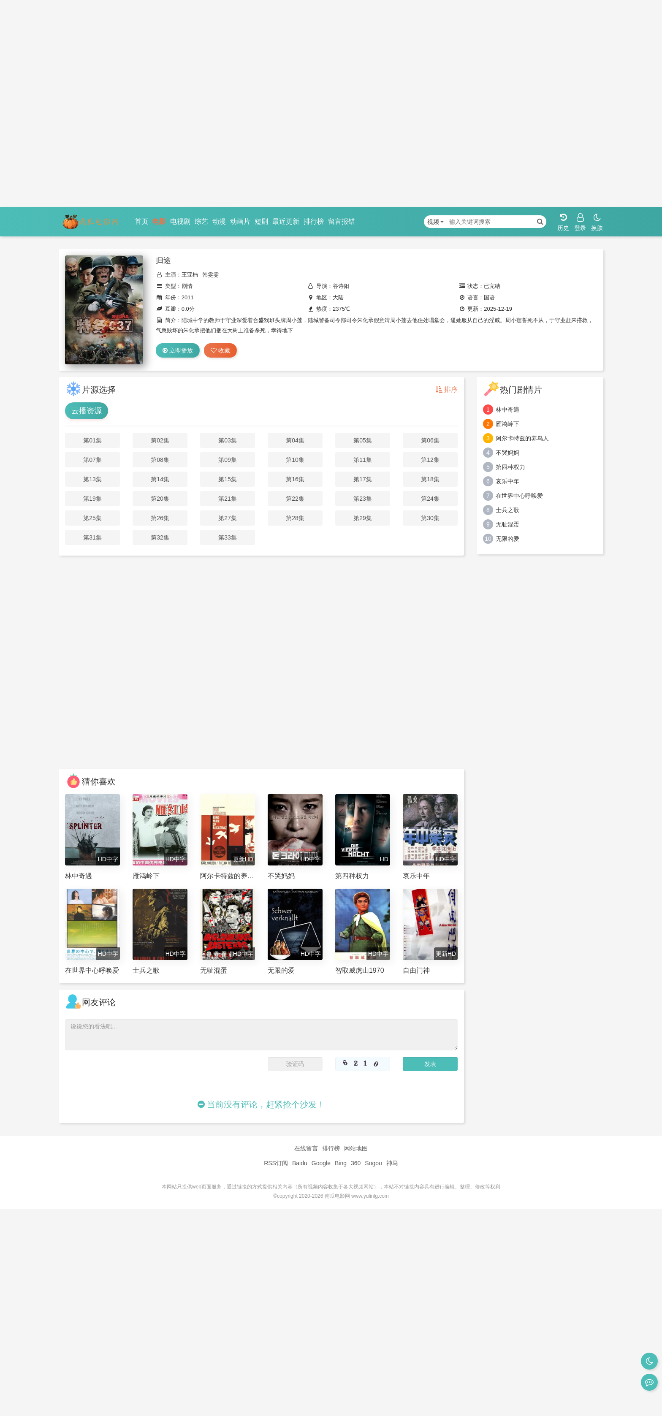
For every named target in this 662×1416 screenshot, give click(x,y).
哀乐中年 (507, 481)
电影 (159, 221)
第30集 (430, 518)
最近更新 (285, 221)
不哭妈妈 (507, 452)
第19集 (92, 498)
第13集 (92, 479)
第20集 (160, 498)
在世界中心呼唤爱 (519, 495)
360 (356, 1163)
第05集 (362, 440)
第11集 (362, 459)
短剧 (261, 221)
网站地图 (356, 1148)
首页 (141, 221)
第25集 (92, 518)
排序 (447, 389)
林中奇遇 (507, 409)
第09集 (227, 459)
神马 (392, 1163)
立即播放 (178, 350)
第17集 (362, 479)
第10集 (295, 459)
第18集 (430, 479)
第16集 (295, 479)
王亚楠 (190, 274)
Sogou (373, 1163)
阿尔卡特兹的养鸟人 (522, 438)
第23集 (362, 498)
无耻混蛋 (507, 524)
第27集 (227, 518)
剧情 (187, 286)
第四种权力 (510, 467)
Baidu (299, 1163)
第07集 (92, 459)
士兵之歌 (507, 510)
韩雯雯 (210, 274)
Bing (341, 1163)
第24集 (430, 498)
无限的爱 (507, 538)
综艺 (201, 221)
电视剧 (180, 221)
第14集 (160, 479)
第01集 (92, 440)
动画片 (240, 221)
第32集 (160, 537)
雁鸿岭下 (507, 423)
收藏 (220, 350)
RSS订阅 (276, 1163)
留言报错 (341, 221)
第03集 (227, 440)
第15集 (227, 479)
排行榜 (314, 221)
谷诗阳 (341, 286)
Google (321, 1163)
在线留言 (306, 1148)
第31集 (92, 537)
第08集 (160, 459)
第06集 (430, 440)
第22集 (295, 498)
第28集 (295, 518)
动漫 (219, 221)
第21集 (227, 498)
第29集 (362, 518)
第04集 (295, 440)
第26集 (160, 518)
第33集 (227, 537)
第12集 (430, 459)
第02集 (160, 440)
